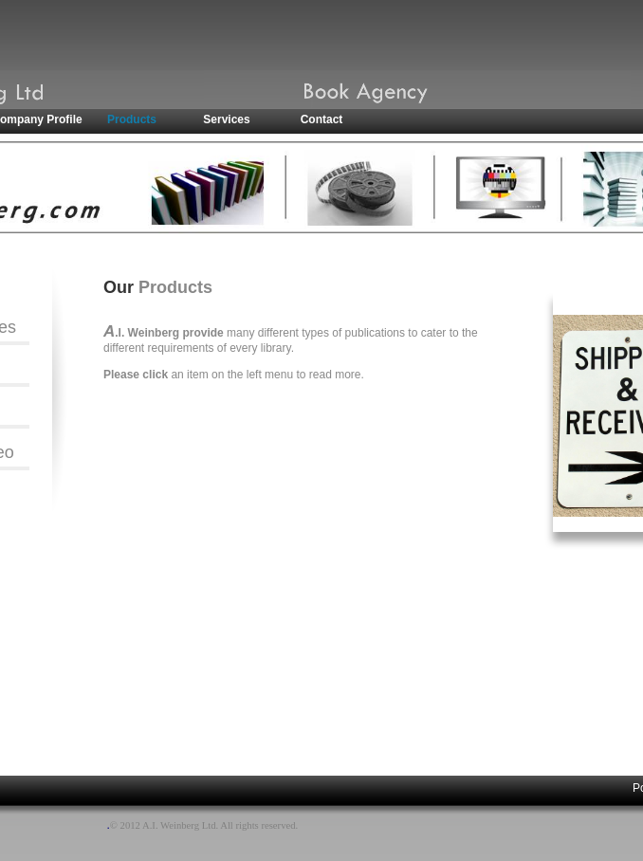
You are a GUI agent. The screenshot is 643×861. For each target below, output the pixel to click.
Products (131, 119)
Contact (322, 119)
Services (226, 119)
